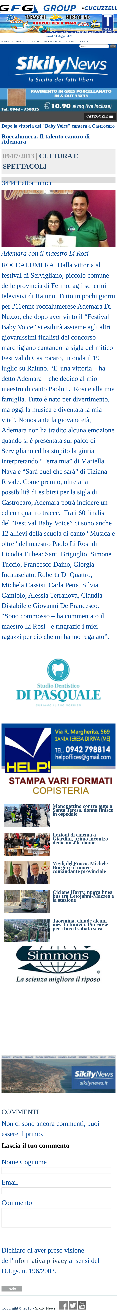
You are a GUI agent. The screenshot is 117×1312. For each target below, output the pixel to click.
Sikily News (45, 1308)
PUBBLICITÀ (22, 41)
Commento (17, 1202)
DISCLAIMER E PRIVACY (76, 41)
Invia (11, 1289)
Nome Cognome (24, 1162)
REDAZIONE (7, 41)
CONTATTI (36, 41)
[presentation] (22, 1236)
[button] (100, 116)
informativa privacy (40, 1260)
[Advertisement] (58, 1019)
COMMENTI (20, 1112)
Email (10, 1182)
